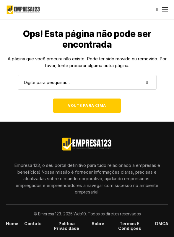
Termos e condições (129, 226)
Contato (33, 223)
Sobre (98, 223)
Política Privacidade (66, 226)
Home (12, 223)
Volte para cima (87, 105)
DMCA (161, 223)
